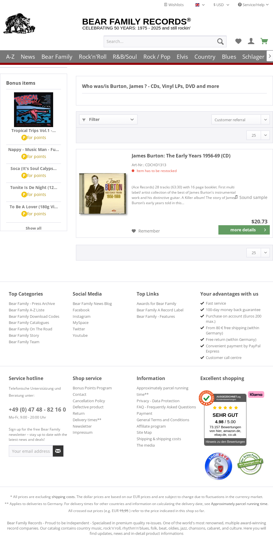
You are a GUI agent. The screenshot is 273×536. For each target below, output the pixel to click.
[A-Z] (10, 56)
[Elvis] (183, 56)
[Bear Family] (57, 56)
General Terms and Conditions (163, 419)
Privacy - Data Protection (158, 400)
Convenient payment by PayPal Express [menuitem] (233, 348)
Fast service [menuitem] (216, 303)
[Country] (205, 56)
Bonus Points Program (92, 388)
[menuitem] (165, 41)
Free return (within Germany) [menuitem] (231, 339)
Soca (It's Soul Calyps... (34, 168)
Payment (144, 413)
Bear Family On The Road (30, 329)
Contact (79, 394)
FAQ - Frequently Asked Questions (166, 407)
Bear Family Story (24, 335)
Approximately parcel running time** (162, 391)
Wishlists (174, 4)
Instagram (82, 316)
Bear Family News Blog (92, 303)
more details (248, 228)
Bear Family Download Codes (34, 316)
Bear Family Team (24, 341)
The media (146, 445)
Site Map (144, 432)
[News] (28, 56)
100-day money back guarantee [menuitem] (233, 309)
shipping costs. (64, 496)
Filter (91, 119)
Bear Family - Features (156, 316)
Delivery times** (87, 419)
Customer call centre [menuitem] (223, 357)
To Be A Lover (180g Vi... (34, 206)
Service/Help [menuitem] (251, 4)
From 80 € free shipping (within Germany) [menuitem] (232, 330)
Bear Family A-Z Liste (26, 310)
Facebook (81, 310)
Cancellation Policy (89, 400)
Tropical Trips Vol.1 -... (33, 130)
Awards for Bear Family (156, 303)
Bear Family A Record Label (160, 310)
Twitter (79, 329)
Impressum (83, 432)
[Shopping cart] (264, 41)
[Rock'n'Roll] (93, 56)
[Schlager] (253, 56)
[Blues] (229, 56)
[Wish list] (238, 41)
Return (79, 413)
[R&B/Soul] (124, 56)
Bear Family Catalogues (29, 322)
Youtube (80, 335)
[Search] (220, 41)
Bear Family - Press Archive (32, 303)
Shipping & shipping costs (159, 438)
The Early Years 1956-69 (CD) (181, 155)
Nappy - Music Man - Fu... (33, 149)
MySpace (80, 322)
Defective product (88, 407)
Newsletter (82, 426)
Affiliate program (151, 426)
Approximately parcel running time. (239, 503)
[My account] (251, 41)
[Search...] (165, 41)
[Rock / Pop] (157, 56)
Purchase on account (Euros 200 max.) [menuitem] (233, 318)
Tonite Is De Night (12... (33, 187)
